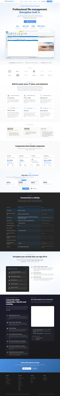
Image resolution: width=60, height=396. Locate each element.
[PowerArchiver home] (9, 1)
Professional (7, 378)
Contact (32, 382)
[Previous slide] (6, 133)
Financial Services (20, 385)
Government (20, 382)
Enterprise (23, 261)
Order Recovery (45, 378)
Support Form (45, 377)
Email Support (45, 379)
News (31, 379)
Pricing (39, 1)
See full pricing (25, 188)
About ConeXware (33, 377)
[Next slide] (53, 133)
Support (35, 1)
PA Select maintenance (22, 177)
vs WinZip (19, 389)
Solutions (26, 1)
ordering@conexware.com (39, 337)
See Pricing (34, 368)
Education (19, 387)
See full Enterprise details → (17, 354)
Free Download (49, 1)
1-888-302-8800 (37, 339)
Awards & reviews (33, 378)
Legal (19, 386)
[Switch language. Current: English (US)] (43, 1)
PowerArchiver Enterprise (37, 269)
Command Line (8, 382)
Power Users (20, 377)
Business (7, 377)
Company (30, 1)
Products (21, 1)
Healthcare (19, 383)
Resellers (32, 381)
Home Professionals (21, 378)
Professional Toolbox (8, 379)
